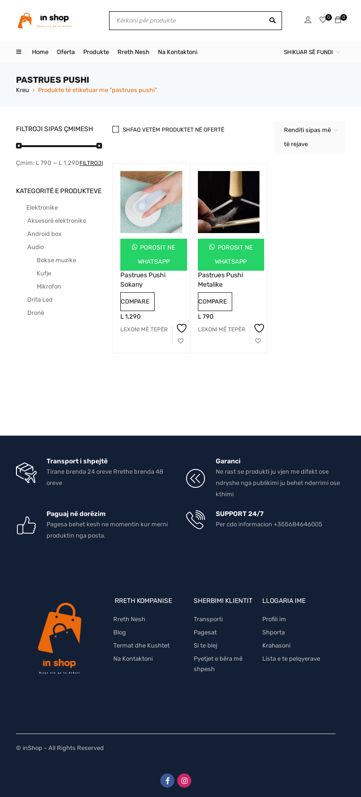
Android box (44, 233)
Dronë (35, 312)
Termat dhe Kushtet (141, 645)
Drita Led (40, 299)
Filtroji (91, 163)
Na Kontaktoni (133, 658)
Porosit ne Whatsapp (156, 254)
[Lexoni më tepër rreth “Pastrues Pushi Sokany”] (144, 329)
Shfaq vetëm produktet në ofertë (173, 129)
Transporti (208, 619)
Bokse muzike (56, 260)
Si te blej (205, 645)
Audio (35, 246)
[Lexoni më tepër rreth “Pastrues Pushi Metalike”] (221, 329)
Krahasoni (276, 645)
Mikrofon (49, 286)
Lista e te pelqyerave (291, 658)
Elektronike (42, 207)
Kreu (22, 90)
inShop (32, 747)
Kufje (44, 273)
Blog (119, 632)
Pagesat (205, 632)
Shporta (273, 632)
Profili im (274, 619)
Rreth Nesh (129, 619)
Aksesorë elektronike (56, 220)
